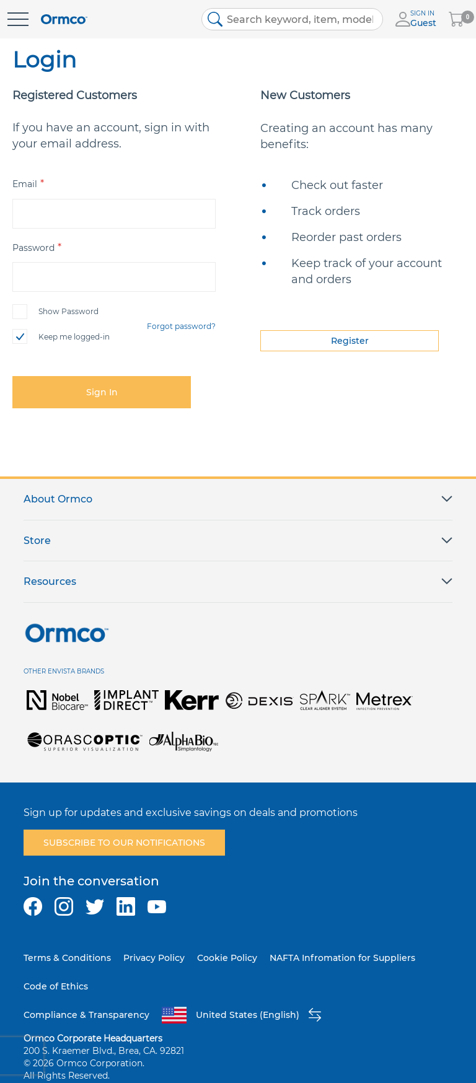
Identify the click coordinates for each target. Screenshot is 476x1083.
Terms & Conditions (67, 957)
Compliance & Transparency (86, 1014)
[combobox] (292, 19)
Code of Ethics (56, 986)
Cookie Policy (227, 957)
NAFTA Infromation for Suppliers (342, 957)
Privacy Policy (154, 957)
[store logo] (64, 19)
